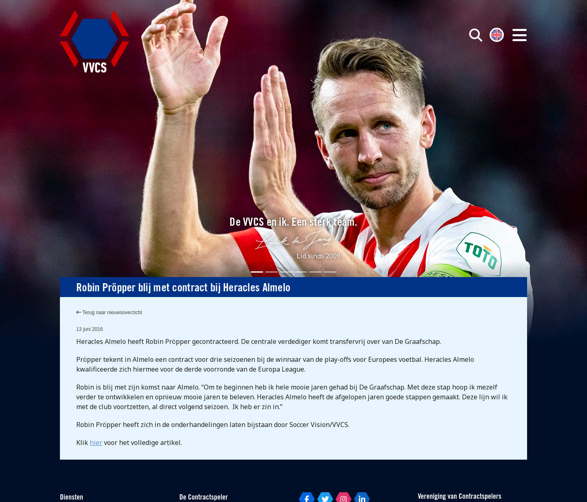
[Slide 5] (315, 272)
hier (96, 442)
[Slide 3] (286, 272)
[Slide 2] (271, 272)
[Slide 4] (301, 272)
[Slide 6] (330, 272)
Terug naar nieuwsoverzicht (109, 312)
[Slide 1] (257, 272)
